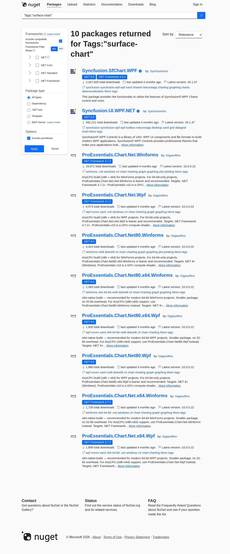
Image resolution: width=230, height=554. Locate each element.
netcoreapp (150, 87)
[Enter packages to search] (109, 15)
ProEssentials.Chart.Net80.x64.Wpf (121, 315)
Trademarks (161, 537)
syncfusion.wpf (110, 87)
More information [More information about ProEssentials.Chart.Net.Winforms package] (158, 184)
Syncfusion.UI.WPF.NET (108, 110)
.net (100, 171)
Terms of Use (112, 537)
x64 (100, 292)
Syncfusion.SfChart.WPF (109, 70)
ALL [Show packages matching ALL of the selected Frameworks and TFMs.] (54, 49)
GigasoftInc (173, 155)
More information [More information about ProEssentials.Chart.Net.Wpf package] (164, 225)
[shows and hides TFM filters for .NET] (30, 57)
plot (161, 171)
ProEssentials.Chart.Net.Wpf (114, 195)
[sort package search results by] (188, 34)
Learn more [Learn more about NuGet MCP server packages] (53, 122)
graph (142, 171)
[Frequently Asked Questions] (152, 500)
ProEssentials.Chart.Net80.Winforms (123, 235)
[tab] (54, 4)
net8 (101, 252)
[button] (45, 34)
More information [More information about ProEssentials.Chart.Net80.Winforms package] (170, 265)
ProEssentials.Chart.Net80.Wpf (116, 355)
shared (137, 87)
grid (172, 127)
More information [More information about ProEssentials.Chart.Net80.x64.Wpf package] (117, 345)
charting (163, 87)
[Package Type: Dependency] (37, 104)
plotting (169, 171)
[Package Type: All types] (34, 97)
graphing (175, 87)
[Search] (201, 15)
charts (186, 87)
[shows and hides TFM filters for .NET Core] (30, 65)
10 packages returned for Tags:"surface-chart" (111, 43)
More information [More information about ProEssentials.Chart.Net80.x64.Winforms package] (177, 305)
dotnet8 (110, 252)
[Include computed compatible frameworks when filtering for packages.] (60, 41)
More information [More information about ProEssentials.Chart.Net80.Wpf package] (170, 385)
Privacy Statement (137, 537)
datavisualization (93, 91)
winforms (92, 171)
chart (85, 131)
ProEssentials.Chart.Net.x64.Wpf (118, 436)
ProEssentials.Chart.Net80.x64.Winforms (127, 275)
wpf (123, 87)
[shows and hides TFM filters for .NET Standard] (30, 73)
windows (109, 171)
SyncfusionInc (159, 71)
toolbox (130, 127)
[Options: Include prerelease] (40, 138)
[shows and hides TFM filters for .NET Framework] (30, 81)
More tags (111, 91)
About (96, 537)
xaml (129, 87)
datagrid (180, 127)
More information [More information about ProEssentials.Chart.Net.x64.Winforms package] (140, 426)
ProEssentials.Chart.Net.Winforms (120, 155)
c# (117, 171)
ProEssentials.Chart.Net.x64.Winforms (124, 396)
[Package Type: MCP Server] (36, 122)
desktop (157, 127)
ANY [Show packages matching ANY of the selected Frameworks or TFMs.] (61, 49)
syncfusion (93, 87)
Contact (29, 500)
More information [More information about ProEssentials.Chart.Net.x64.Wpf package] (129, 466)
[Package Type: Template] (35, 116)
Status (91, 500)
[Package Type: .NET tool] (35, 110)
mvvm (95, 211)
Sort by (168, 34)
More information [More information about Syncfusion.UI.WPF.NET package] (133, 144)
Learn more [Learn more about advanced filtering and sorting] (53, 34)
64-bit (107, 292)
